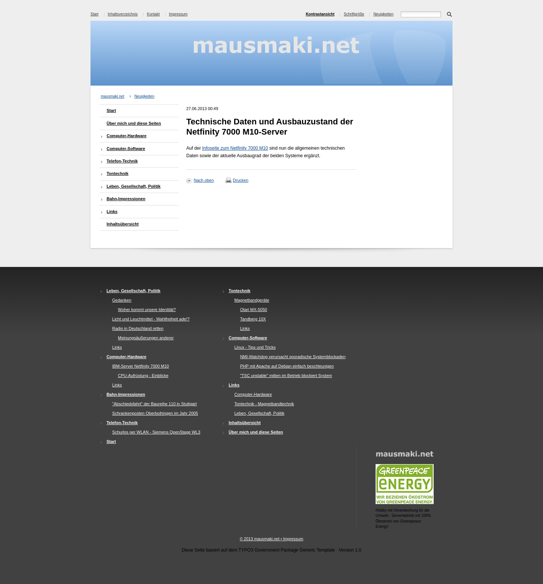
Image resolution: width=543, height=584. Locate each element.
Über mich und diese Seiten (134, 123)
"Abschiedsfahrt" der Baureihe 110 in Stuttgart (154, 404)
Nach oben (204, 180)
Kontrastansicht (320, 14)
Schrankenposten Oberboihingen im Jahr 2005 (155, 413)
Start (94, 14)
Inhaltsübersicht (123, 224)
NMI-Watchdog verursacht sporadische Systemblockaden (293, 356)
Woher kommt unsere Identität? (147, 309)
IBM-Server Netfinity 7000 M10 (140, 366)
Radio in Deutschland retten (138, 328)
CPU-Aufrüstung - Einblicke (143, 375)
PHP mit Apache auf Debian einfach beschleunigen (287, 366)
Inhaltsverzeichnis (123, 14)
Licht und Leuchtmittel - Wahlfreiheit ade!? (151, 319)
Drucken (240, 180)
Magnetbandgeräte (251, 300)
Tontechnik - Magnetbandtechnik (264, 404)
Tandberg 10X (253, 319)
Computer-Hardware (127, 135)
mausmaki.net (112, 96)
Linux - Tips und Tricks (254, 347)
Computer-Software (126, 148)
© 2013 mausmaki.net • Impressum (271, 538)
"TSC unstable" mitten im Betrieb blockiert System (286, 375)
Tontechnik (118, 173)
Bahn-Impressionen (126, 198)
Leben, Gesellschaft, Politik (134, 186)
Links (112, 211)
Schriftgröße (354, 14)
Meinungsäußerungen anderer (146, 338)
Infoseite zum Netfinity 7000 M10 (235, 148)
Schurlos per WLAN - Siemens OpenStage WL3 (156, 432)
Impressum (178, 14)
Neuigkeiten (383, 14)
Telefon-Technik (122, 161)
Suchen (449, 13)
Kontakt (153, 14)
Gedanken (122, 300)
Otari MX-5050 (253, 309)
